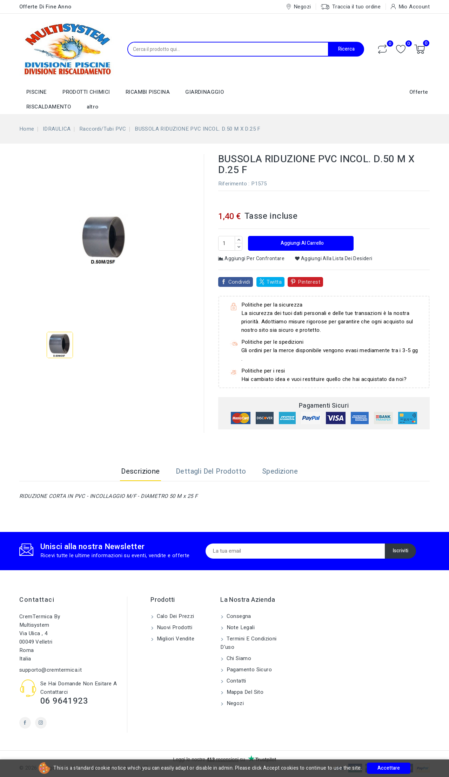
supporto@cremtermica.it (50, 670)
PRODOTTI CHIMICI (86, 92)
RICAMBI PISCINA (148, 92)
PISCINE (36, 92)
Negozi (234, 703)
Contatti (235, 681)
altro (93, 107)
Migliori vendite (174, 639)
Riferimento (232, 183)
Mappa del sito (244, 692)
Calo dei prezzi (174, 616)
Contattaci (36, 600)
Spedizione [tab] (280, 471)
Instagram (41, 723)
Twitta (274, 282)
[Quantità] (226, 243)
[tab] (314, 471)
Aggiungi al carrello (302, 243)
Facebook (25, 723)
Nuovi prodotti (173, 627)
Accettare (388, 768)
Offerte (418, 92)
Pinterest (309, 282)
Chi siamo (238, 658)
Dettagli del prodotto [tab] (211, 471)
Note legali (240, 627)
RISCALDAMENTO (48, 107)
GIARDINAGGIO (204, 92)
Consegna (238, 616)
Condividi (239, 282)
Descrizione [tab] (140, 471)
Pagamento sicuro (248, 669)
